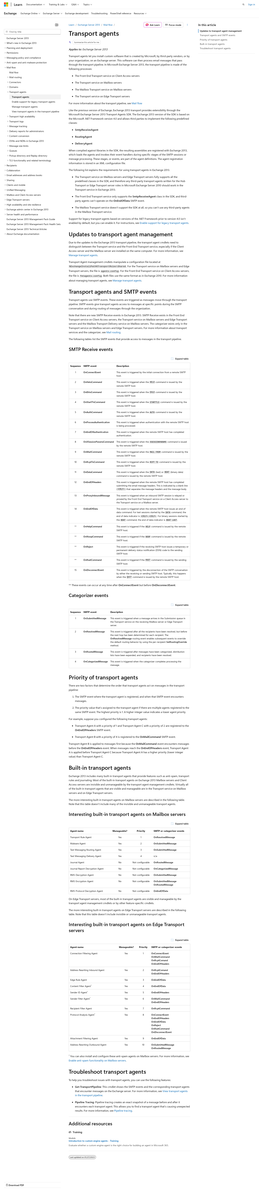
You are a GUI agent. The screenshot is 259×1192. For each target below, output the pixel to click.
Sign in (251, 4)
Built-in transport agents (212, 44)
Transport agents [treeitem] (20, 96)
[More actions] (187, 24)
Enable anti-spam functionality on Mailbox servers (97, 1060)
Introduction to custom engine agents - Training (93, 1140)
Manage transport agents (83, 255)
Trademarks (137, 1181)
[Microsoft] (6, 4)
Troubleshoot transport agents (215, 48)
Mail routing (113, 332)
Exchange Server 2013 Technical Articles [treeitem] (27, 229)
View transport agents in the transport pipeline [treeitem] (35, 111)
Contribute (59, 1181)
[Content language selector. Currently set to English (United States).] (19, 1174)
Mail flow (107, 24)
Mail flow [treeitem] (13, 72)
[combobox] (32, 31)
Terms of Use (120, 1181)
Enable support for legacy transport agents (164, 223)
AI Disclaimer (10, 1181)
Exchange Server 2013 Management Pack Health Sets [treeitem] (34, 224)
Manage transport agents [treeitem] (25, 106)
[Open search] (243, 4)
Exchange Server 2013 (89, 24)
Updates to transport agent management (221, 30)
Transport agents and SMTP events (217, 35)
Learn (71, 24)
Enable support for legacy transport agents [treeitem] (33, 101)
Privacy (72, 1181)
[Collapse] (57, 25)
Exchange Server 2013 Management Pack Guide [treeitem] (31, 219)
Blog (45, 1181)
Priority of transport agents (213, 39)
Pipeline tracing (123, 1110)
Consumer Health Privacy (95, 1181)
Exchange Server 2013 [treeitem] (18, 38)
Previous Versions (30, 1181)
